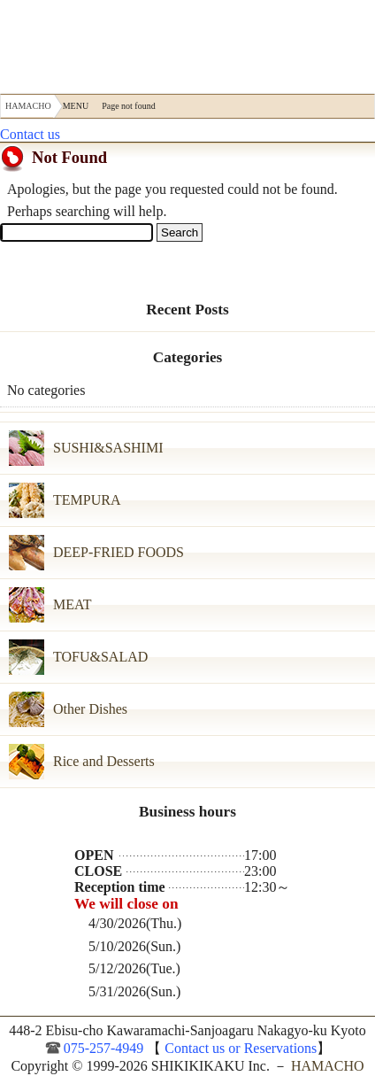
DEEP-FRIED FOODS (118, 552)
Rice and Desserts (104, 761)
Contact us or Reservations (239, 1048)
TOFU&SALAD (100, 656)
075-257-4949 (104, 1048)
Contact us (30, 134)
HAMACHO (65, 42)
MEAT (72, 604)
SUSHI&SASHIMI (108, 447)
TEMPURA (86, 499)
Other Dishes (90, 708)
